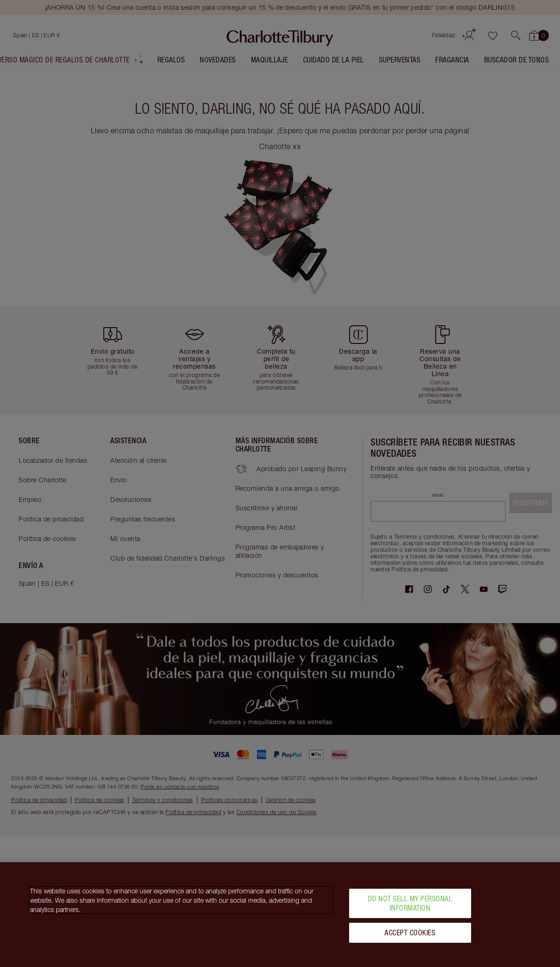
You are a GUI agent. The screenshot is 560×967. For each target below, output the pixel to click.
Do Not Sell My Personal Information (410, 906)
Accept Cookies (410, 936)
